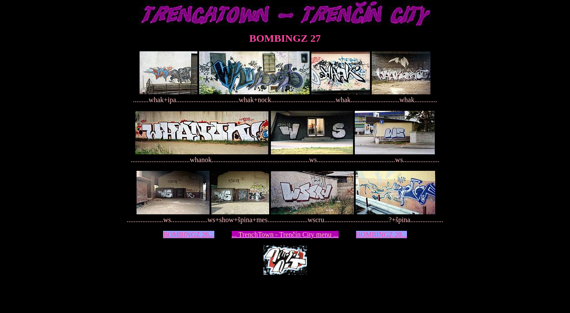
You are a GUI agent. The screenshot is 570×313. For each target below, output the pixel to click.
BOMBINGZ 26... (188, 234)
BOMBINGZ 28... (381, 234)
